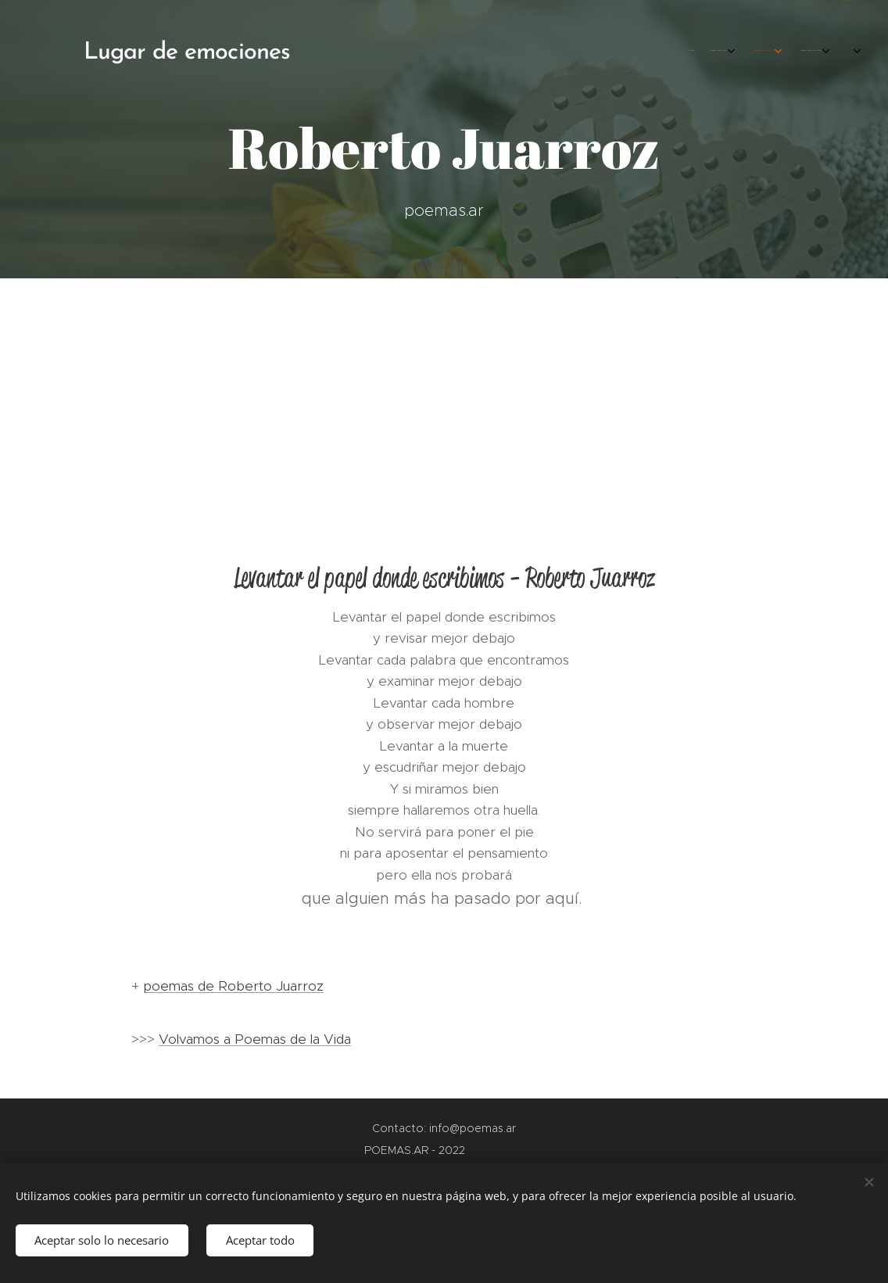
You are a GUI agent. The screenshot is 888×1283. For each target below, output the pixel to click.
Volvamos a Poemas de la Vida (255, 1039)
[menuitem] (694, 50)
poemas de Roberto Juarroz (233, 986)
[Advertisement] (444, 395)
